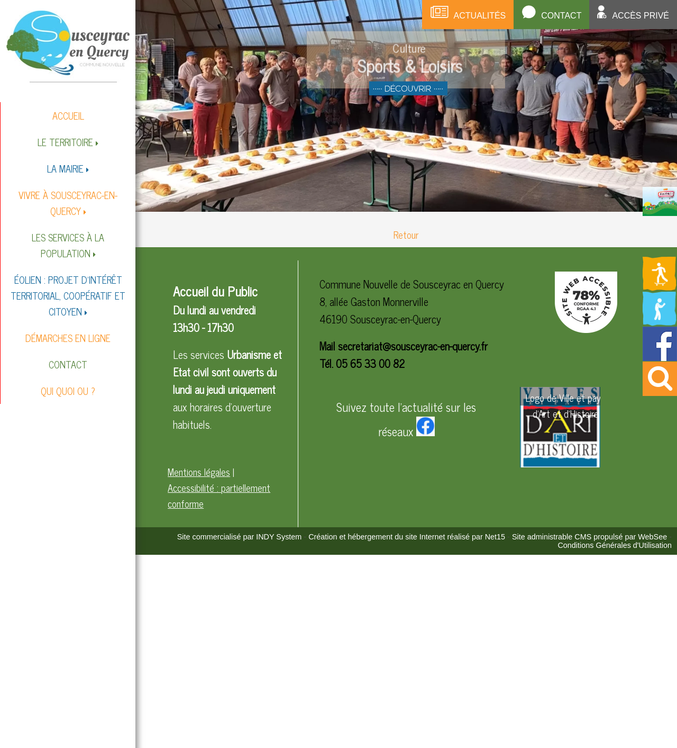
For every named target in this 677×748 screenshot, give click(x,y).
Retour (406, 234)
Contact (561, 15)
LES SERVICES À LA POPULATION (68, 245)
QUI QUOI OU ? (68, 391)
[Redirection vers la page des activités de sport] (660, 287)
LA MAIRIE (65, 168)
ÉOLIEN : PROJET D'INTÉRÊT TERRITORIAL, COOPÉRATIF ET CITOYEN (68, 295)
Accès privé (640, 15)
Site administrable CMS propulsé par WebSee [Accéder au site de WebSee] (589, 537)
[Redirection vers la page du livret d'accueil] (660, 212)
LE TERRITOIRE (65, 142)
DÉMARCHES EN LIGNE (68, 338)
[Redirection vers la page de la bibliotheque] (660, 322)
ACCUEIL (68, 115)
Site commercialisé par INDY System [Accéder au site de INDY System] (239, 537)
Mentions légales (199, 472)
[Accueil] (68, 45)
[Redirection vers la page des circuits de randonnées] (660, 230)
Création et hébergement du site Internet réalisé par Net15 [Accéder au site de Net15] (406, 537)
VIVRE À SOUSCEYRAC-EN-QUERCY (68, 203)
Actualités (480, 15)
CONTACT (68, 364)
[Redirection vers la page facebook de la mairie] (660, 357)
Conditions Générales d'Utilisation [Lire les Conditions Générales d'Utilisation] (614, 545)
